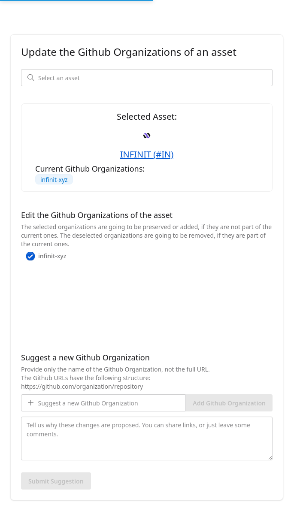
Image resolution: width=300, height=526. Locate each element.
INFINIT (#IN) (146, 154)
